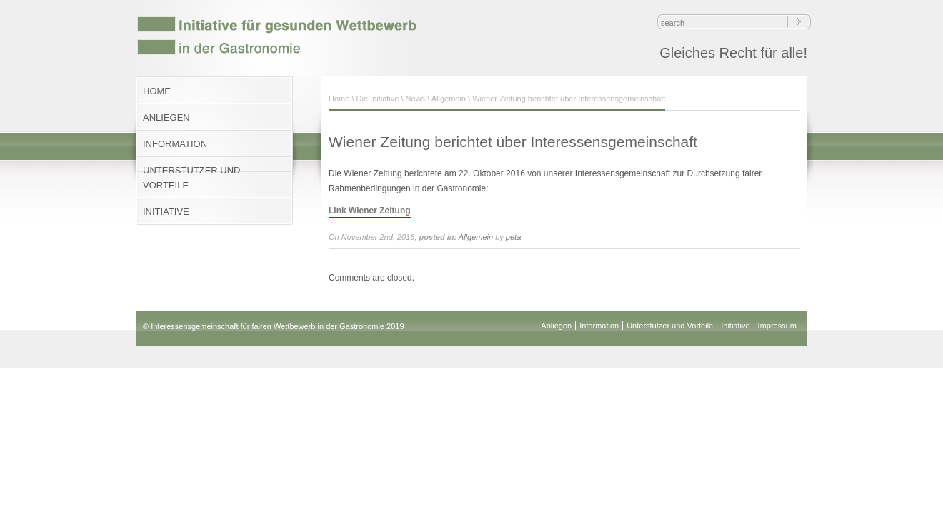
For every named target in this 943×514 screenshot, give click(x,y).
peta (513, 237)
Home (339, 98)
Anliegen (556, 325)
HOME (157, 91)
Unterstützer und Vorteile (670, 325)
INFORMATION (175, 143)
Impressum (777, 325)
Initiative (735, 325)
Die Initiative (377, 98)
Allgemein (448, 98)
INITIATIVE (166, 211)
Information (599, 325)
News (416, 98)
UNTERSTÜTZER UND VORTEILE (192, 178)
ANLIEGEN (166, 117)
